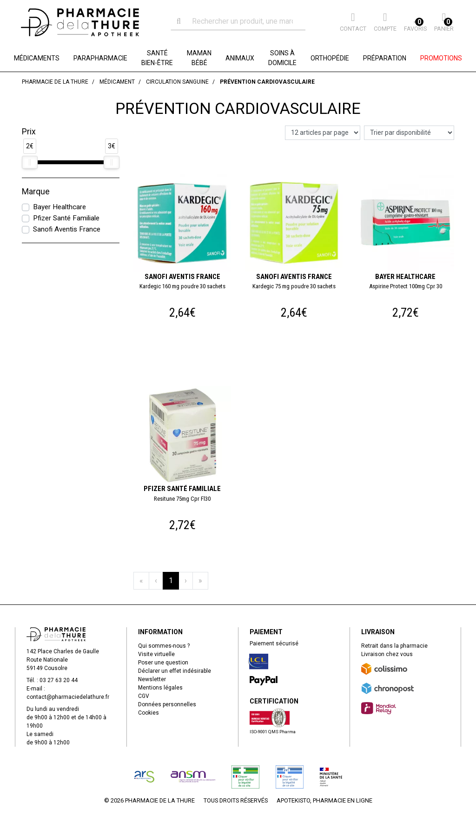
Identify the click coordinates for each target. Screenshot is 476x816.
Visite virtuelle (156, 654)
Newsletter (152, 679)
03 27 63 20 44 (59, 680)
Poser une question (163, 662)
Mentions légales (160, 687)
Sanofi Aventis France (66, 229)
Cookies (148, 713)
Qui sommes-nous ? (164, 646)
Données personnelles (167, 704)
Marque (36, 191)
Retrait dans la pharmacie (394, 646)
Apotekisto (324, 800)
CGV (143, 696)
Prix (29, 131)
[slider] (30, 162)
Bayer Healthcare (59, 207)
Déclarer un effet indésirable (174, 671)
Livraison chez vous (387, 654)
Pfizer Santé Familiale (66, 218)
